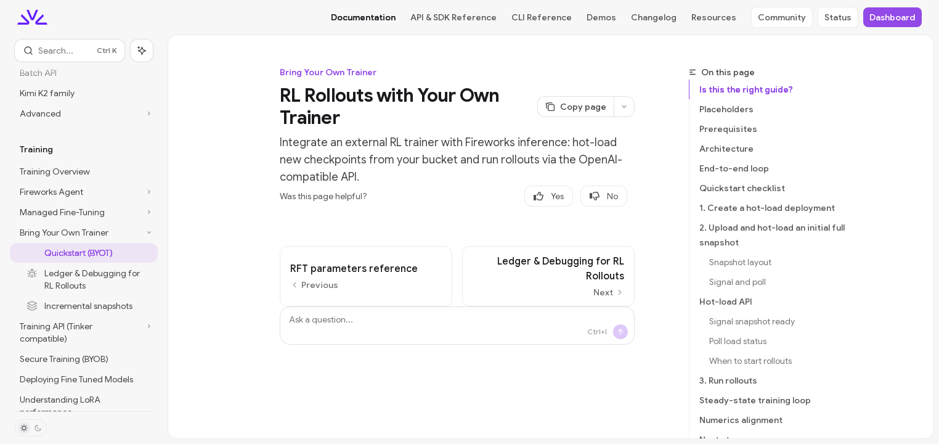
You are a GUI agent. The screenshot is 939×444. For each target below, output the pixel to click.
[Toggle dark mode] (31, 428)
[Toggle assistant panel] (142, 50)
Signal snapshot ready (752, 321)
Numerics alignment (740, 420)
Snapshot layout (740, 262)
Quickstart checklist (742, 188)
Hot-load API (725, 301)
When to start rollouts (750, 360)
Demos (601, 17)
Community (782, 17)
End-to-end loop (734, 168)
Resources (713, 17)
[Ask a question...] (457, 325)
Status (838, 17)
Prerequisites (728, 128)
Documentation (363, 17)
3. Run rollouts (728, 380)
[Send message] (620, 331)
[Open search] (69, 50)
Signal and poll (737, 281)
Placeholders (726, 109)
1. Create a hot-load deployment (767, 207)
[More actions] (624, 106)
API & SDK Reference (453, 17)
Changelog (654, 17)
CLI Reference (541, 17)
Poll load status (737, 341)
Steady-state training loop (755, 400)
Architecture (726, 148)
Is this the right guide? (746, 89)
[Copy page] (575, 106)
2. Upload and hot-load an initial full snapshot (772, 235)
